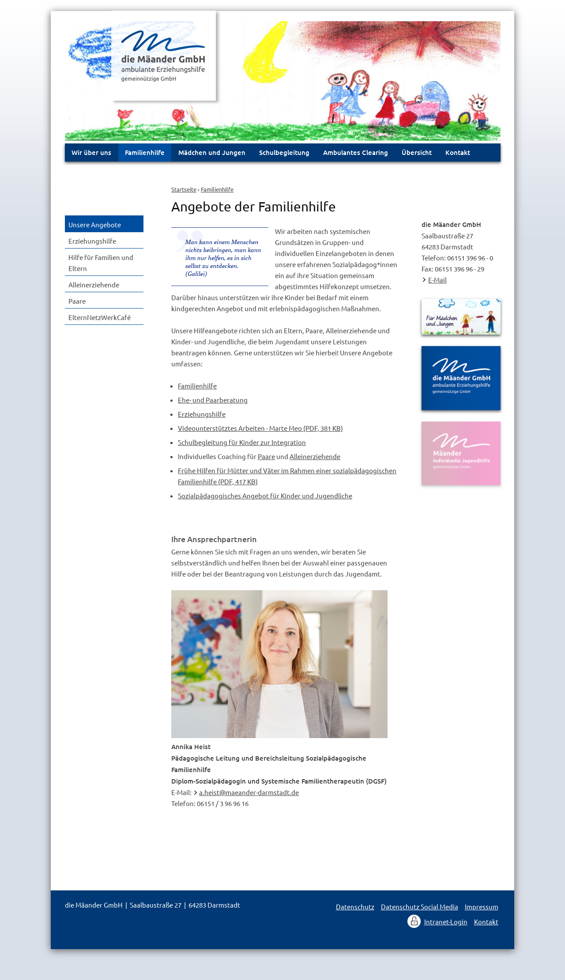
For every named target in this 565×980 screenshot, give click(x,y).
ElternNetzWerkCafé (99, 317)
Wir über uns (91, 152)
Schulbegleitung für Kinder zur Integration (242, 442)
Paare (266, 456)
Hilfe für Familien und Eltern (100, 262)
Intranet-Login (445, 921)
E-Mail (437, 279)
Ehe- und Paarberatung (213, 400)
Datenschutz (355, 906)
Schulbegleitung (284, 152)
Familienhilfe (217, 189)
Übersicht (417, 152)
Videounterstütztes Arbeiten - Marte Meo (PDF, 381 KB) (260, 428)
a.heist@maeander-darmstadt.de (249, 792)
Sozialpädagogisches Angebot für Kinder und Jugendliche (265, 495)
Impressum (481, 906)
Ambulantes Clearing (355, 152)
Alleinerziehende (315, 456)
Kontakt (457, 152)
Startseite (183, 189)
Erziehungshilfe (202, 414)
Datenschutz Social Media (419, 906)
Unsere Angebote (94, 224)
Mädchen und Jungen (211, 152)
